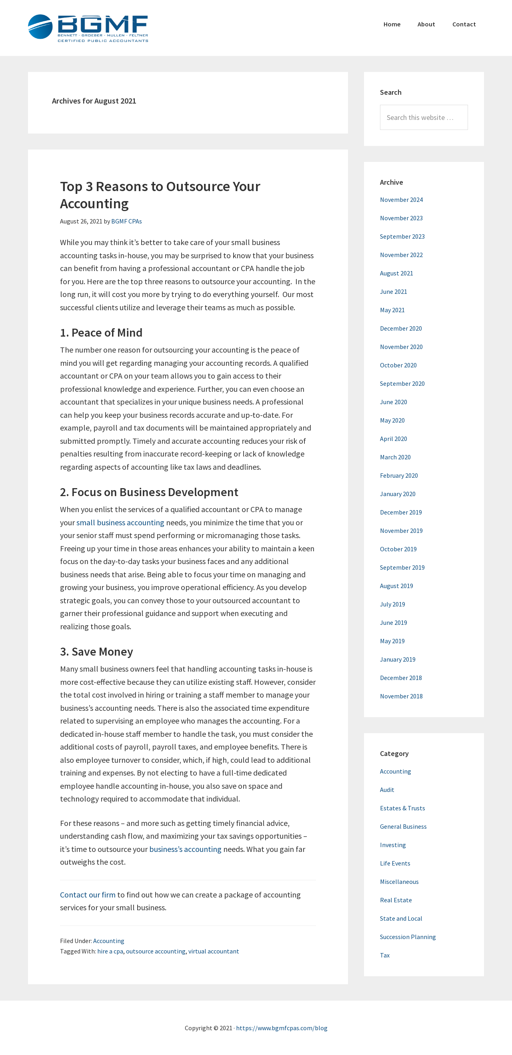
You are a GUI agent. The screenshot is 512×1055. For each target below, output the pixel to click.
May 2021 (392, 310)
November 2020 (401, 347)
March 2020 (395, 457)
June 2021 (393, 291)
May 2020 (392, 420)
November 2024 (401, 199)
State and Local (401, 918)
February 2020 (399, 475)
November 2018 (401, 696)
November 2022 (401, 255)
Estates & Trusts (402, 808)
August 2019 (396, 586)
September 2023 (402, 236)
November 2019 (401, 530)
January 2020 (398, 494)
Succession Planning (408, 937)
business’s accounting (185, 849)
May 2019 (392, 641)
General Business (403, 826)
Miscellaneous (399, 881)
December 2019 (401, 512)
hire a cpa (110, 951)
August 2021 (396, 273)
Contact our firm (88, 894)
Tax (385, 955)
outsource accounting (156, 951)
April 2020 (393, 439)
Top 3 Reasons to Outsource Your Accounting (160, 194)
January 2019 (398, 659)
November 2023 (401, 218)
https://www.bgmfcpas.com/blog (282, 1028)
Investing (393, 845)
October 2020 (398, 365)
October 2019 (398, 549)
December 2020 (401, 328)
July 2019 (392, 604)
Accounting (108, 941)
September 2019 (402, 567)
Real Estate (396, 900)
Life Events (395, 863)
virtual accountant (213, 951)
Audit (387, 790)
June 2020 (393, 402)
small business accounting (120, 522)
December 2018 (401, 678)
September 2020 (402, 383)
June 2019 (393, 622)
